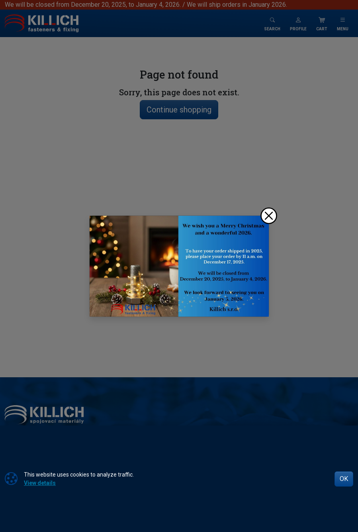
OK (344, 479)
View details (40, 483)
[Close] (268, 215)
